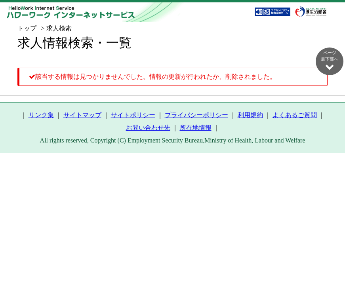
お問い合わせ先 (148, 127)
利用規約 (250, 115)
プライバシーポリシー (196, 115)
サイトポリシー (133, 115)
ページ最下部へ (329, 60)
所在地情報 (196, 127)
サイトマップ (82, 115)
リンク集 (41, 115)
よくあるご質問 (295, 115)
